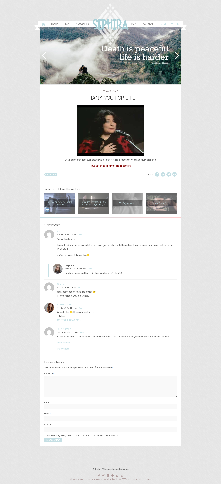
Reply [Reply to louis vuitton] (81, 332)
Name (47, 402)
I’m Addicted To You (161, 203)
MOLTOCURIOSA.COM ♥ (69, 320)
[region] (110, 55)
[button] (44, 55)
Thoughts (51, 174)
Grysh (60, 284)
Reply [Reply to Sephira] (89, 269)
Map (133, 24)
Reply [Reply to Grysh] (80, 287)
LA (58, 231)
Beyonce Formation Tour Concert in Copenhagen (93, 203)
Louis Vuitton (63, 342)
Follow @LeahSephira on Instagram (110, 469)
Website (47, 425)
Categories (82, 24)
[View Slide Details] (110, 55)
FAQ (67, 24)
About (54, 24)
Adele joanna (64, 304)
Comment (49, 374)
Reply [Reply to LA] (80, 235)
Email (47, 413)
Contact (148, 24)
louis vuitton (64, 329)
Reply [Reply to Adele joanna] (81, 308)
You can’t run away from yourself (60, 203)
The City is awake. (127, 203)
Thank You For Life (110, 98)
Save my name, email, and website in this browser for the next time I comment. (83, 436)
